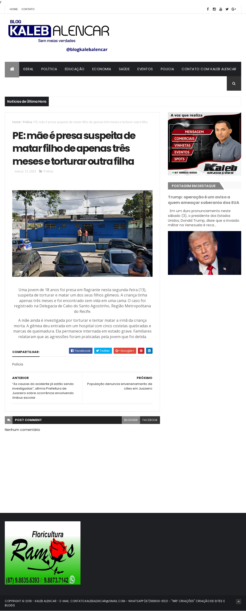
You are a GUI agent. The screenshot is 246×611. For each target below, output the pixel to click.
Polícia (27, 122)
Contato (28, 9)
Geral (28, 69)
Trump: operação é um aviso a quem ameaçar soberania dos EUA (203, 199)
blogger (131, 420)
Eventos (145, 69)
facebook (150, 420)
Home (14, 9)
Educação (75, 69)
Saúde (124, 69)
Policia (167, 69)
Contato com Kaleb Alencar (209, 69)
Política (49, 69)
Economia (101, 69)
